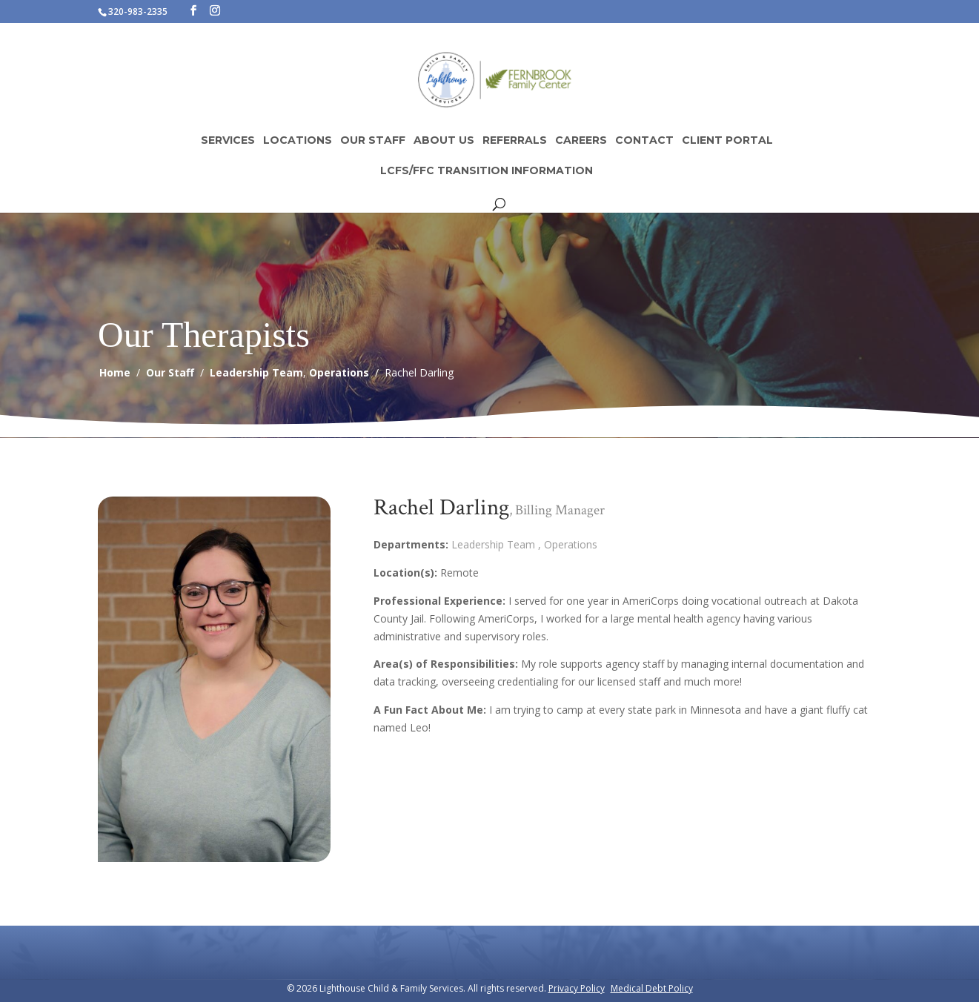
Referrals (514, 141)
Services (228, 141)
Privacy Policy (576, 988)
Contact (644, 141)
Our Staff (372, 141)
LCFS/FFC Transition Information (486, 171)
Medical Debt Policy (652, 988)
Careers (581, 141)
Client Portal (727, 141)
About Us (444, 141)
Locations (297, 141)
